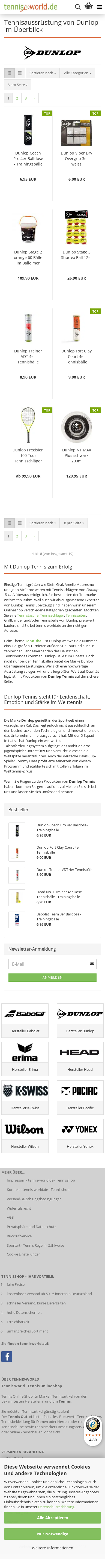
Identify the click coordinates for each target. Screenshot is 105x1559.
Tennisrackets (46, 1426)
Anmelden (53, 977)
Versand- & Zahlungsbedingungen (34, 1198)
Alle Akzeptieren (52, 1517)
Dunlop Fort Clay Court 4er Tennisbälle (76, 356)
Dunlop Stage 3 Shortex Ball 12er (76, 254)
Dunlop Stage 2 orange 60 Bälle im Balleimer (28, 257)
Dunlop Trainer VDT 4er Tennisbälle (28, 356)
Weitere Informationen (52, 1547)
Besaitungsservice (72, 1426)
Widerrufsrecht (19, 1208)
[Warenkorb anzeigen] (88, 7)
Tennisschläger (52, 615)
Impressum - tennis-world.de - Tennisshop (41, 1180)
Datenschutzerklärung (56, 1506)
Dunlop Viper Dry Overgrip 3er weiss (76, 158)
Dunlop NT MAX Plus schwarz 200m (76, 455)
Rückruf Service (19, 1236)
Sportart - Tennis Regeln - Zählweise (35, 1245)
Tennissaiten (76, 615)
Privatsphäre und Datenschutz (31, 1226)
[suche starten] (77, 7)
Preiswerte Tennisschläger (80, 1416)
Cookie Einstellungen (24, 1254)
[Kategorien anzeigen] (99, 7)
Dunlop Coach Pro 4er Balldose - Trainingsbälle (28, 158)
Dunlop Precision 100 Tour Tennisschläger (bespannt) (28, 455)
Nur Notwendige (52, 1533)
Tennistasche (27, 615)
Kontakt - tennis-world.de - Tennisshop (38, 1189)
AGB (10, 1217)
